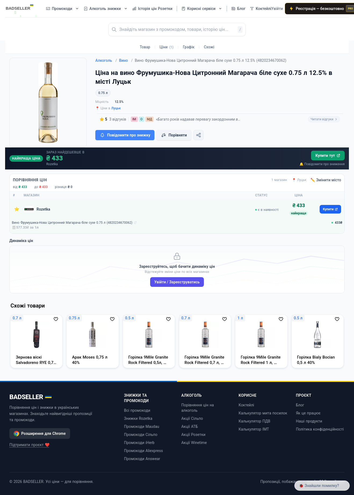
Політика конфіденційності (320, 429)
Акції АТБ (189, 426)
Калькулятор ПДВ (254, 421)
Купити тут (327, 155)
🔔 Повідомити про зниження (322, 164)
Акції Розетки (193, 434)
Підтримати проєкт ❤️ (29, 445)
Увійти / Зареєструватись (177, 282)
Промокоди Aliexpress (143, 451)
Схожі (209, 47)
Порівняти (174, 135)
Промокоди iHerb (139, 442)
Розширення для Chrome (40, 433)
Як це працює (308, 413)
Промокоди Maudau (141, 426)
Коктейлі (246, 405)
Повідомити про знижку (125, 135)
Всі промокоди (137, 410)
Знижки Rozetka (138, 418)
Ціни (167, 47)
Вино (126, 60)
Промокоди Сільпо (140, 434)
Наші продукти (309, 421)
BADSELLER (30, 397)
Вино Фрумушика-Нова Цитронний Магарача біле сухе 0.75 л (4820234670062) (72, 223)
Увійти (277, 8)
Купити (330, 209)
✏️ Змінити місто (325, 180)
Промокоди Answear (142, 459)
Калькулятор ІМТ (254, 429)
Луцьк (116, 108)
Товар (145, 47)
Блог (300, 405)
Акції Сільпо (192, 418)
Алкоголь (106, 60)
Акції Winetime (194, 442)
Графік (188, 47)
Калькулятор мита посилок (263, 413)
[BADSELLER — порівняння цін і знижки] (22, 6)
